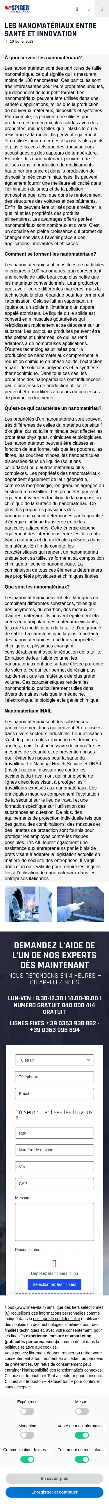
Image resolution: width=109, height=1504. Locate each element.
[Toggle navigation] (101, 8)
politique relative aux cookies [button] (31, 1347)
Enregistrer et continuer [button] (54, 1492)
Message (23, 1198)
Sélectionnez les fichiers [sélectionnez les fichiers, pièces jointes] (54, 1284)
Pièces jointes (27, 1249)
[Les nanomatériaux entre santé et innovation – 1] (28, 904)
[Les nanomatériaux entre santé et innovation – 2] (80, 904)
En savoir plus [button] (55, 1478)
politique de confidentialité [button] (56, 1318)
